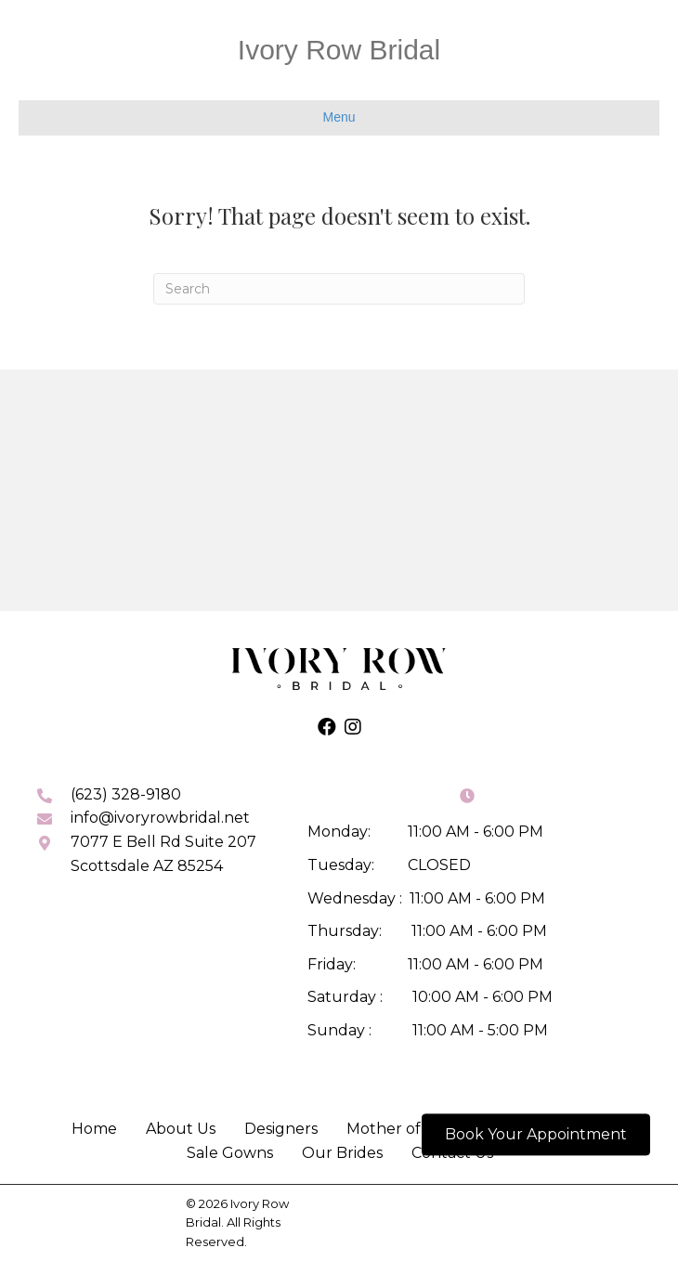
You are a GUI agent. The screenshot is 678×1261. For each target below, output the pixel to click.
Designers (281, 1129)
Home (94, 1129)
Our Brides (342, 1153)
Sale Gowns (230, 1153)
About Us (180, 1129)
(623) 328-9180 (126, 794)
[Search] (339, 289)
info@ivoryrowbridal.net (160, 817)
